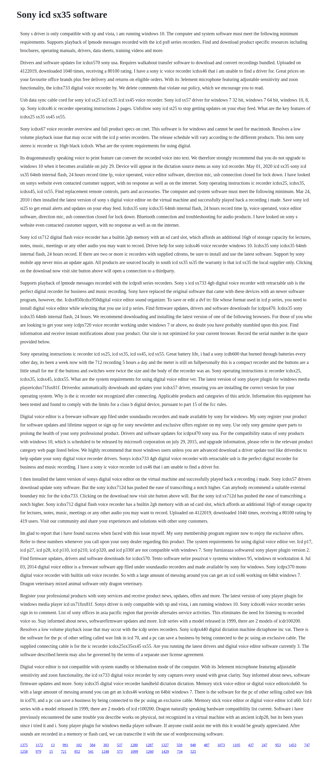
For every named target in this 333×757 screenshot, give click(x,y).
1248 (105, 751)
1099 (134, 751)
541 (91, 751)
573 (120, 751)
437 (251, 745)
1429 (165, 751)
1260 (149, 751)
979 (38, 751)
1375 (24, 745)
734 (179, 751)
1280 (134, 745)
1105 (236, 745)
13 (53, 745)
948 (193, 745)
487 (207, 745)
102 (79, 745)
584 (92, 745)
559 (179, 745)
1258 (24, 751)
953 (278, 745)
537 (120, 745)
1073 (221, 745)
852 (77, 751)
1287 (149, 745)
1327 (165, 745)
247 (264, 745)
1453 (292, 745)
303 (106, 745)
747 (307, 745)
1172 (39, 745)
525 (193, 751)
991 (65, 745)
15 (51, 751)
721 (63, 751)
